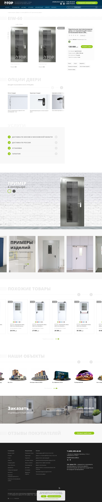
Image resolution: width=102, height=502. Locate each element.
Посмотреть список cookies (54, 496)
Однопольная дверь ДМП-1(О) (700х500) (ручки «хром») (61, 326)
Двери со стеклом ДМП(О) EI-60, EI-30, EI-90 (46, 455)
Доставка (27, 467)
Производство (28, 465)
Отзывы (10, 455)
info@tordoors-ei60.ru (58, 2)
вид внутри (43, 64)
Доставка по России (33, 142)
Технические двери (40, 474)
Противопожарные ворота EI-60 (43, 471)
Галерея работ (11, 462)
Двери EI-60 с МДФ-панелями (43, 462)
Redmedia (17, 498)
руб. (13, 331)
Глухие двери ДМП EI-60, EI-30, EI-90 (44, 453)
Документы (10, 467)
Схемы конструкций (12, 470)
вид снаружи (15, 64)
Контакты (10, 472)
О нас (9, 458)
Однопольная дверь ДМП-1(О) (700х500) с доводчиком (84, 326)
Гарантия (33, 153)
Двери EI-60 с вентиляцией (42, 458)
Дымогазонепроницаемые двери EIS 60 (45, 460)
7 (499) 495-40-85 (70, 2)
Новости (10, 460)
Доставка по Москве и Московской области (33, 137)
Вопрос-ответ (11, 453)
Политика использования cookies (51, 498)
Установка (33, 148)
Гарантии (27, 458)
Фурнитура (27, 455)
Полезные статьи (29, 453)
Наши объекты (11, 465)
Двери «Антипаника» (41, 465)
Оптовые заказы (29, 460)
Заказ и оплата (28, 462)
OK (43, 496)
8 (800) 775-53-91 (70, 3)
